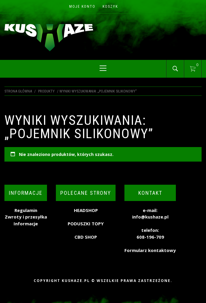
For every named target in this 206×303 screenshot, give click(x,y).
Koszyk (110, 6)
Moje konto (82, 6)
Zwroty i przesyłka (26, 217)
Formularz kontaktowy (150, 250)
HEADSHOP (86, 210)
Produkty (46, 91)
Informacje (26, 224)
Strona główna (18, 91)
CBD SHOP (85, 237)
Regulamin (25, 210)
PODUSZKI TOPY (86, 224)
